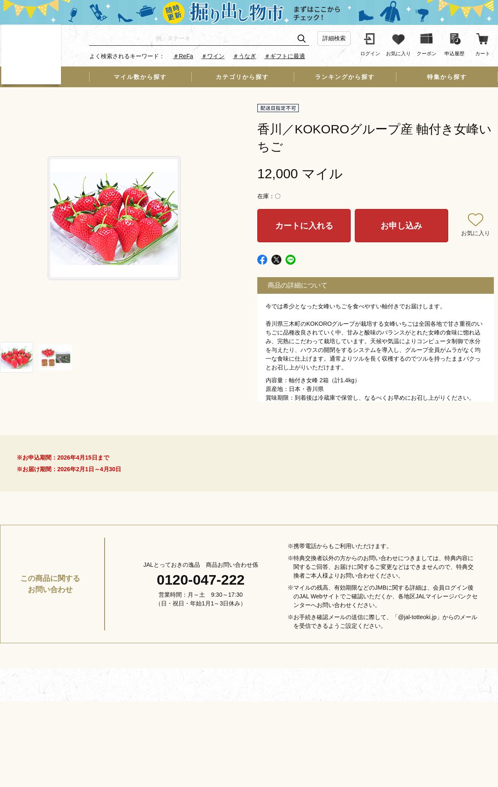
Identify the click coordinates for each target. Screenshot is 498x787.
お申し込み (401, 225)
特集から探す (447, 77)
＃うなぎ (244, 56)
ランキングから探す (345, 77)
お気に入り (475, 233)
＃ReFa (183, 56)
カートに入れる (304, 225)
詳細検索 (334, 38)
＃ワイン (213, 56)
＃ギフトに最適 (284, 56)
